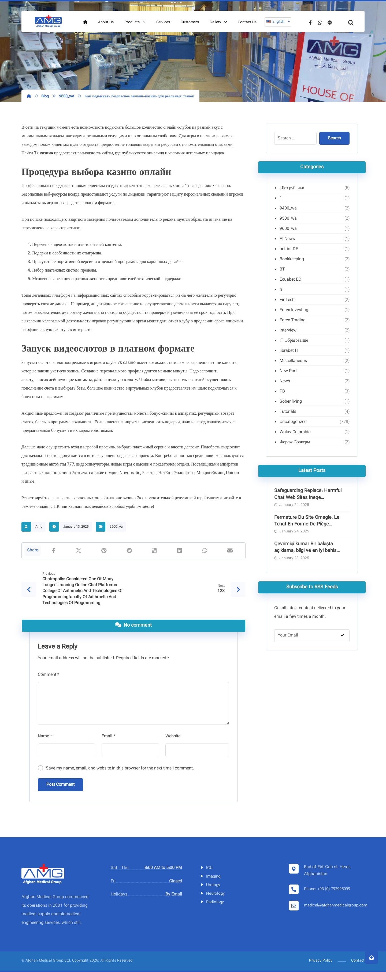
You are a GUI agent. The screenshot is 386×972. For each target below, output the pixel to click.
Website (172, 736)
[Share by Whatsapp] (205, 550)
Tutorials (288, 412)
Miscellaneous (293, 361)
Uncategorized (293, 422)
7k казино (43, 153)
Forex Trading (293, 320)
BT (282, 269)
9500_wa (288, 218)
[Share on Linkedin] (179, 550)
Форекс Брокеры (295, 442)
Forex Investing (294, 310)
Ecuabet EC (290, 279)
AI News (287, 239)
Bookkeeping (292, 259)
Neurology (212, 894)
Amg (38, 526)
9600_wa (116, 526)
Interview (288, 330)
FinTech (287, 300)
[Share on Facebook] (53, 550)
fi (281, 290)
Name (45, 736)
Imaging (210, 877)
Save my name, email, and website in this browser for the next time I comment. (120, 768)
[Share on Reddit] (129, 550)
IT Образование (294, 340)
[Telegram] (329, 22)
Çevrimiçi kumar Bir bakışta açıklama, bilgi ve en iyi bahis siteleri (305, 550)
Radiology (212, 902)
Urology (210, 885)
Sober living (291, 401)
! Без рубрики (292, 188)
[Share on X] (78, 550)
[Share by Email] (230, 550)
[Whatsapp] (320, 22)
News (285, 381)
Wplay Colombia (295, 432)
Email (108, 736)
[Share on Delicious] (154, 550)
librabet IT (289, 351)
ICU (206, 868)
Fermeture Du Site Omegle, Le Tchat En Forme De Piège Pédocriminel (306, 524)
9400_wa (288, 208)
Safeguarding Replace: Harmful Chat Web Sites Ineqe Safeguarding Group (308, 497)
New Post (289, 371)
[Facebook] (310, 22)
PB (282, 391)
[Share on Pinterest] (103, 550)
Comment (48, 675)
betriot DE (289, 249)
